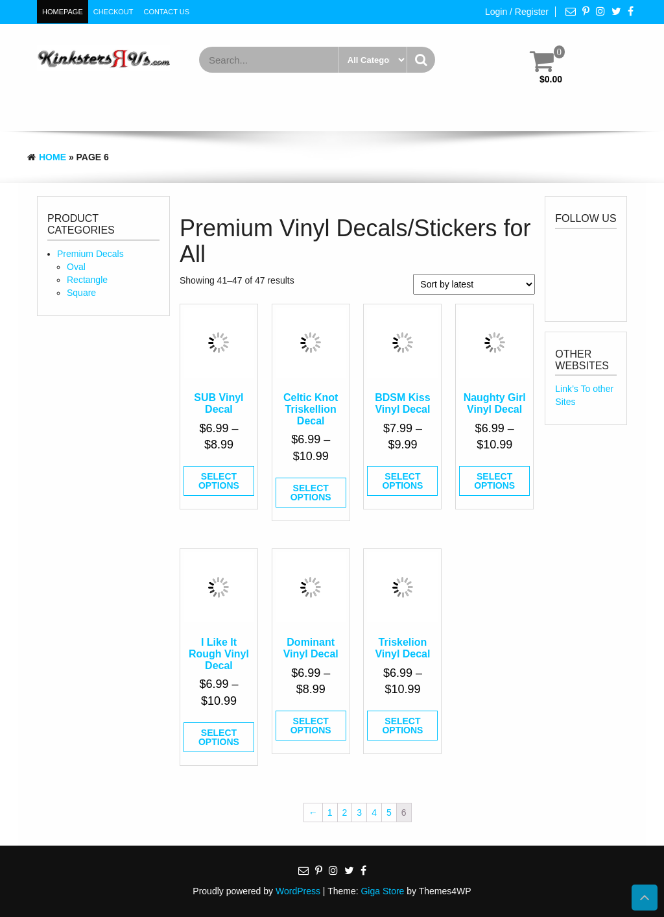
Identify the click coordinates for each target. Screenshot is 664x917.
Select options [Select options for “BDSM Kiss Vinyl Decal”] (402, 481)
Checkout (113, 12)
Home (52, 157)
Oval (76, 267)
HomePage (62, 12)
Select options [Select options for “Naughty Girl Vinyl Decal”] (494, 481)
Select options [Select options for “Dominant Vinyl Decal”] (310, 725)
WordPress (298, 891)
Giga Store (382, 891)
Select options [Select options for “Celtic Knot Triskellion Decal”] (310, 492)
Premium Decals (90, 254)
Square (81, 292)
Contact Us (167, 12)
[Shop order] (474, 284)
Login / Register (517, 11)
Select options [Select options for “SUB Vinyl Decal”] (218, 481)
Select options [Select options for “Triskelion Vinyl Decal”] (402, 725)
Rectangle (87, 280)
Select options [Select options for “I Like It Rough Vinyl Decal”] (218, 737)
